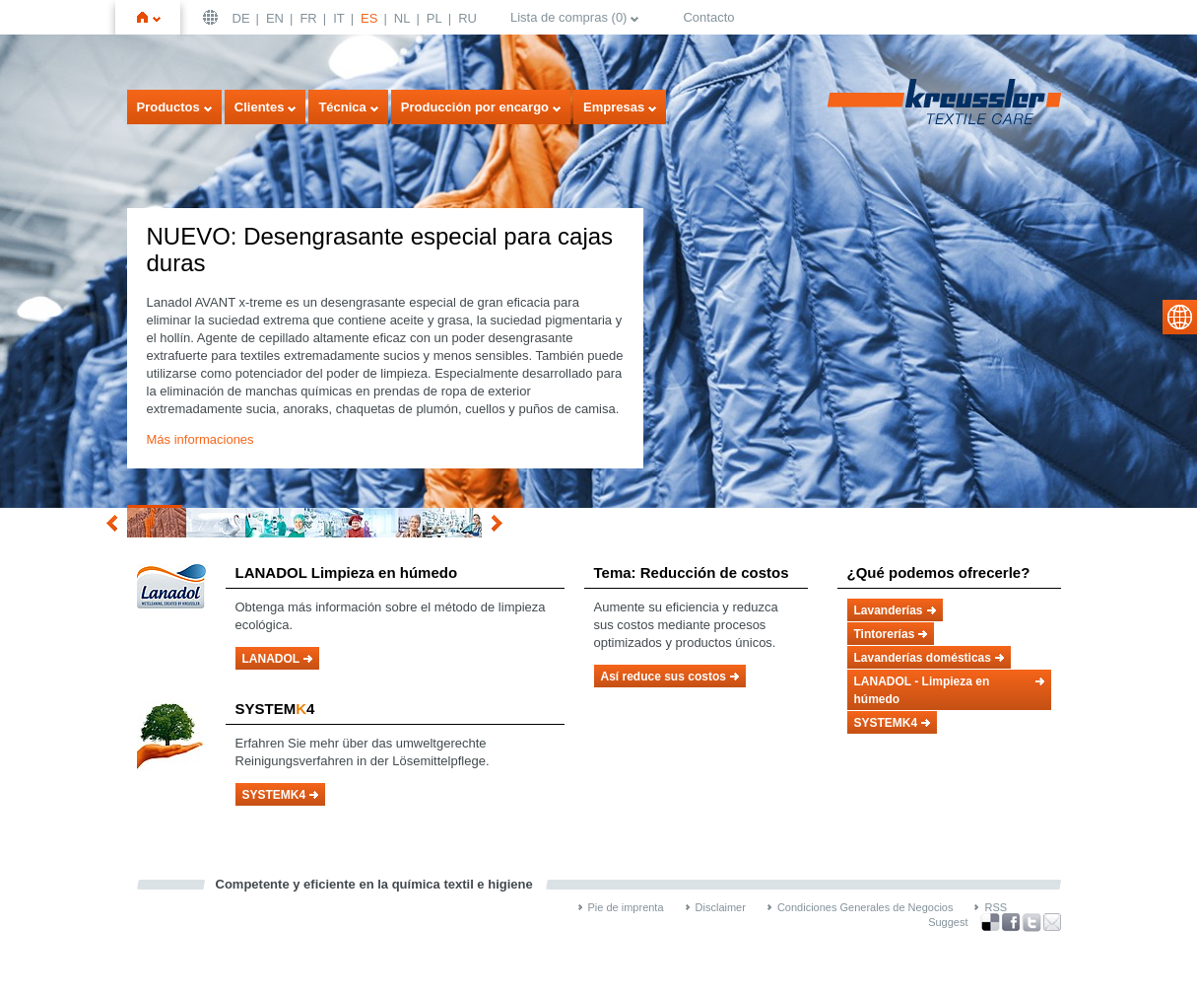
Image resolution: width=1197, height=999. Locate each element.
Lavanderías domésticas (922, 658)
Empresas (613, 107)
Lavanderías (888, 610)
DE (241, 18)
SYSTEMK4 (274, 795)
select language (1180, 317)
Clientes (259, 107)
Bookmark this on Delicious (990, 922)
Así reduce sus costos (663, 676)
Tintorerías (884, 634)
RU (467, 18)
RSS (995, 907)
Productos (168, 107)
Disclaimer (721, 907)
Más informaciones (200, 439)
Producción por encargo (475, 107)
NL (402, 18)
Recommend (1052, 922)
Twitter (1031, 922)
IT (339, 18)
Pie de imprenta (626, 907)
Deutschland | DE (213, 17)
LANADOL (271, 659)
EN (275, 18)
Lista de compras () (569, 17)
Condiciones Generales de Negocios (865, 907)
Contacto (708, 17)
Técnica (342, 107)
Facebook (1011, 922)
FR (307, 18)
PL (434, 18)
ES (369, 18)
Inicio (156, 17)
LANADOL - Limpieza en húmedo (922, 690)
